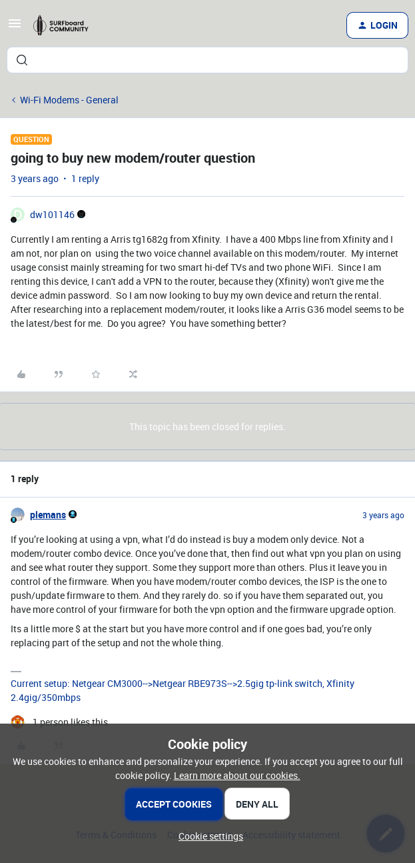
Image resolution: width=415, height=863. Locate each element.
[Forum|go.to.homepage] (65, 25)
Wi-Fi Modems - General (69, 99)
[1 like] (59, 722)
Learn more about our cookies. (237, 775)
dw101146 (52, 214)
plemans (48, 514)
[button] (15, 27)
